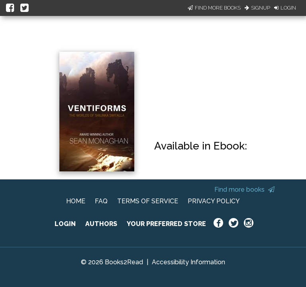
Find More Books (214, 8)
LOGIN (65, 224)
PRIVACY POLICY (214, 201)
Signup (257, 8)
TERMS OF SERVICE (147, 201)
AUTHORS (101, 224)
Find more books (244, 189)
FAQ (101, 201)
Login (285, 8)
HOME (75, 201)
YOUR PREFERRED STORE (166, 224)
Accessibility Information (188, 262)
